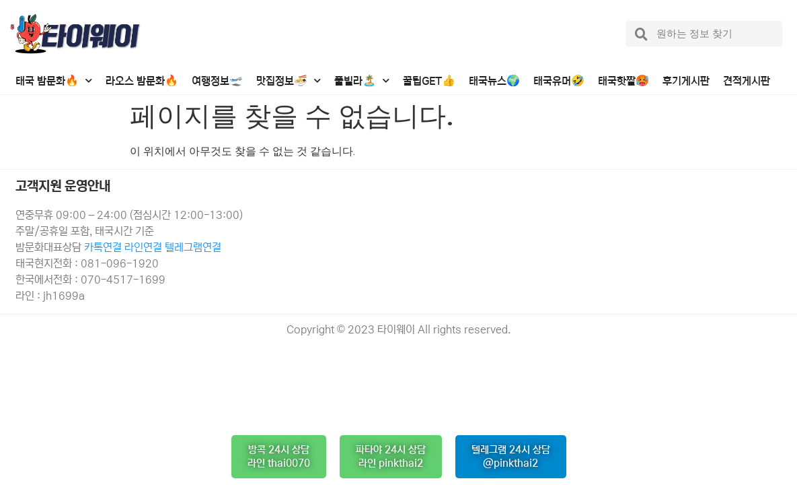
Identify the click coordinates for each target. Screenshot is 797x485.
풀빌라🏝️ (361, 80)
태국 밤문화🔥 (53, 80)
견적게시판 (746, 81)
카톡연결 (102, 247)
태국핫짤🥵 (623, 81)
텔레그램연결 (193, 247)
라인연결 (144, 247)
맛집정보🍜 (288, 80)
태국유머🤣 (558, 81)
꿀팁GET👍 (429, 81)
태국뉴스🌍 (494, 81)
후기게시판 (686, 81)
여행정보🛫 (217, 81)
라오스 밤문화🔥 (142, 81)
